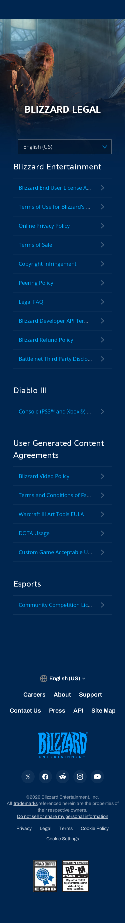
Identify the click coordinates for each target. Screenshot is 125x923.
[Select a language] (52, 147)
